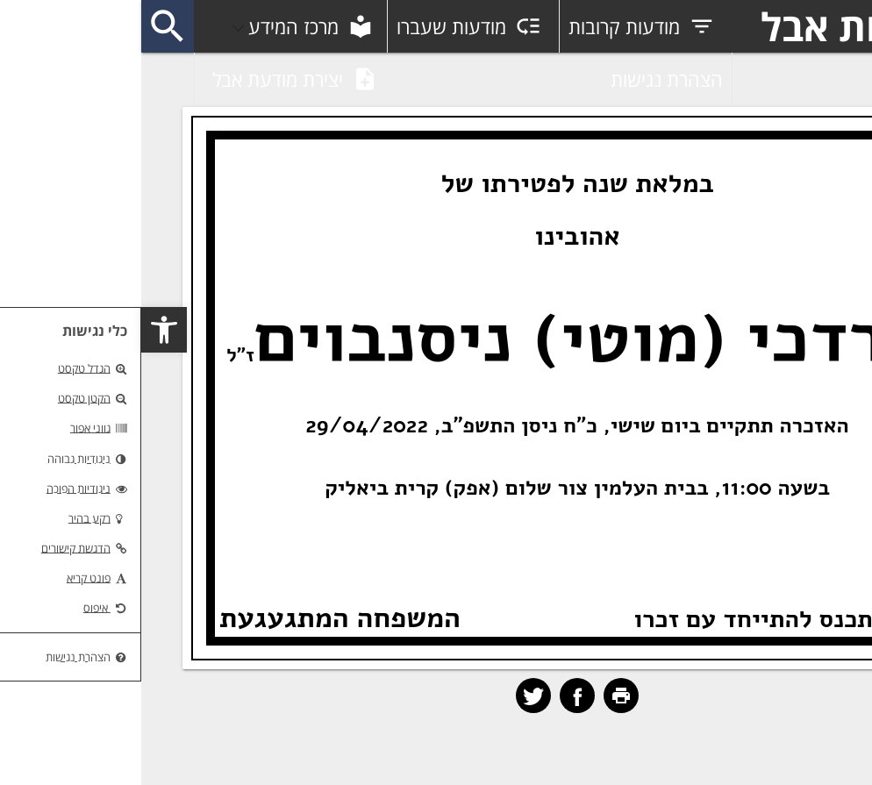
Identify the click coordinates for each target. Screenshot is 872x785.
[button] (23, 330)
